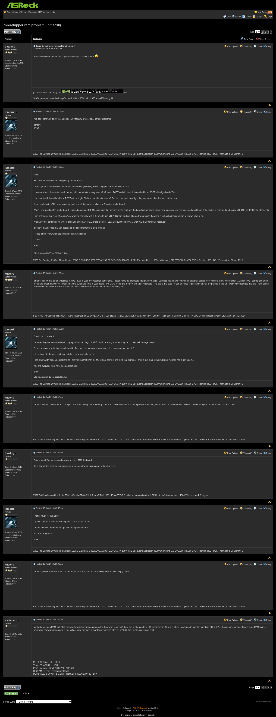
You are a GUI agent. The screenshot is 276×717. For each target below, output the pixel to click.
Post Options (231, 46)
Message (37, 38)
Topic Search (247, 39)
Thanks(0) (246, 46)
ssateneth (12, 620)
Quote (259, 46)
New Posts (262, 12)
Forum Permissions (264, 702)
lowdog (10, 453)
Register (259, 17)
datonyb (11, 46)
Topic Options (263, 39)
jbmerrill (11, 111)
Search (238, 17)
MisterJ (10, 273)
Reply (268, 46)
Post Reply (12, 31)
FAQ (229, 17)
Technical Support (28, 12)
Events (247, 17)
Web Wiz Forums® (140, 708)
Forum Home (12, 12)
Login (270, 17)
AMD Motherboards (46, 12)
